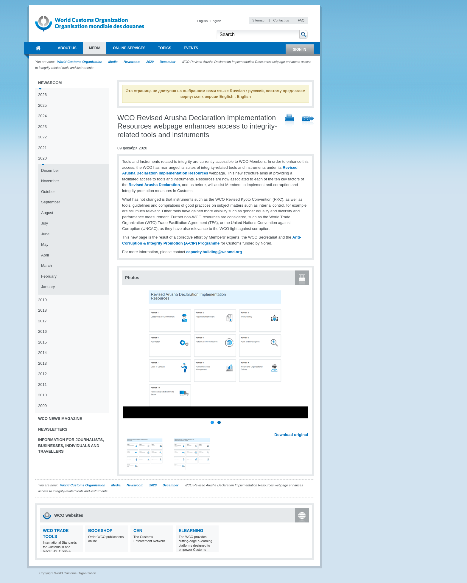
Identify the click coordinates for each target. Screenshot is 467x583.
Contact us (281, 20)
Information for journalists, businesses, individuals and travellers (71, 445)
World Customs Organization (80, 62)
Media (113, 62)
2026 (42, 94)
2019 (42, 300)
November (50, 181)
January (48, 286)
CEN (137, 530)
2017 (42, 321)
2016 (42, 331)
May (45, 244)
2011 (42, 384)
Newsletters (52, 429)
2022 (42, 137)
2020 (149, 62)
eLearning (191, 530)
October (48, 191)
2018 (42, 310)
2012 (42, 374)
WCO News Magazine (60, 418)
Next (307, 428)
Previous (128, 428)
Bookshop (100, 530)
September (50, 202)
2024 (42, 116)
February (49, 276)
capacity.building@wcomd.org (214, 252)
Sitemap (258, 20)
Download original (291, 434)
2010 (42, 395)
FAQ (301, 20)
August (47, 213)
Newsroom (132, 62)
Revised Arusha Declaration (154, 185)
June (45, 234)
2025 (42, 105)
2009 (42, 405)
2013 (42, 363)
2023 (42, 126)
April (45, 255)
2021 (42, 148)
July (44, 223)
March (46, 265)
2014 (42, 352)
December (167, 62)
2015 (42, 342)
